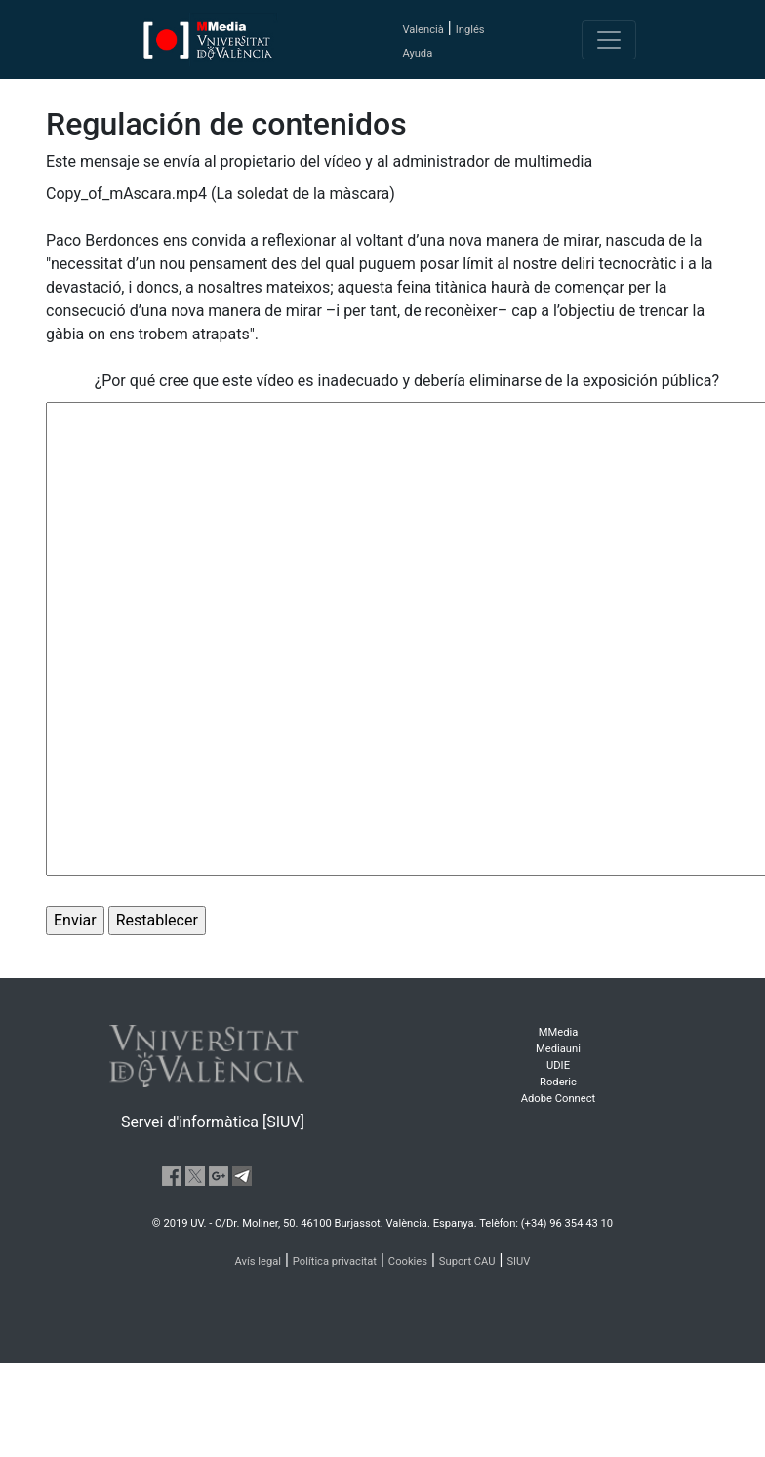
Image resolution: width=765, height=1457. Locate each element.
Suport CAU (467, 1261)
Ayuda (417, 53)
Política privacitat (335, 1261)
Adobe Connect (558, 1098)
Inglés (470, 29)
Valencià (422, 29)
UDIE (558, 1065)
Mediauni (558, 1049)
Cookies (407, 1261)
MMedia (559, 1032)
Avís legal (258, 1261)
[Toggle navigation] (609, 39)
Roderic (558, 1082)
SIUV (518, 1261)
